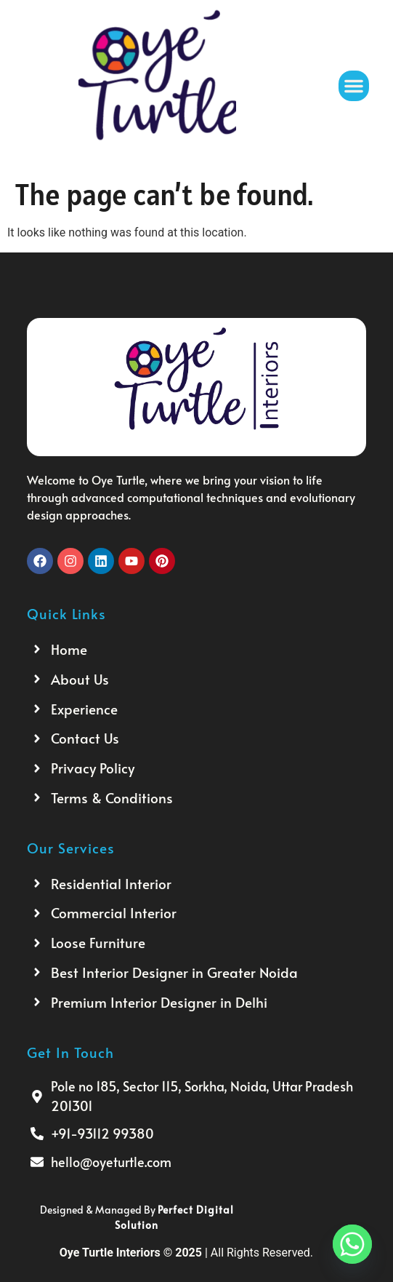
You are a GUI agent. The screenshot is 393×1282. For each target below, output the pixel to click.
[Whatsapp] (352, 1244)
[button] (354, 86)
